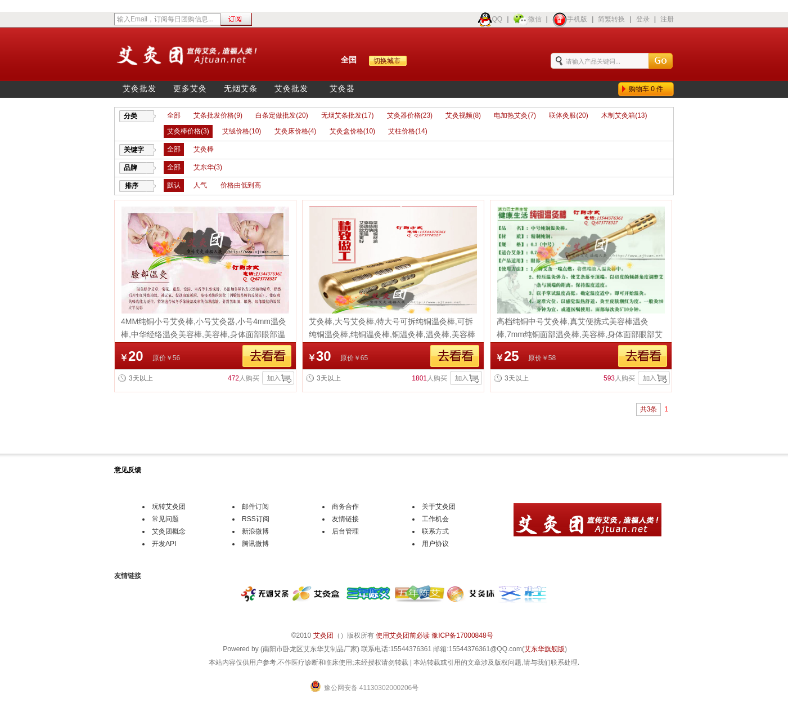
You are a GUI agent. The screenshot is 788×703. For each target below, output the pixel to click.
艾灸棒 (203, 149)
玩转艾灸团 (169, 507)
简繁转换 (611, 19)
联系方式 (435, 531)
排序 (131, 186)
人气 (200, 185)
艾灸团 (323, 635)
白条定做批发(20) (281, 115)
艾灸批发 (139, 88)
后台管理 (345, 531)
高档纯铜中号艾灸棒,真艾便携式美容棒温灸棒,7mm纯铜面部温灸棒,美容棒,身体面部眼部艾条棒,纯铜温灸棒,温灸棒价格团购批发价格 (580, 334)
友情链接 (345, 519)
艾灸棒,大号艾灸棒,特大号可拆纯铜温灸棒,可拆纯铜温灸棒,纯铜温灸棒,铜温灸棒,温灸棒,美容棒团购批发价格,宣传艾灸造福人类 (392, 334)
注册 (667, 19)
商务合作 (345, 507)
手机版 (569, 19)
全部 (174, 115)
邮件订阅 (255, 507)
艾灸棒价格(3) (188, 131)
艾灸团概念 (169, 531)
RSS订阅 (255, 519)
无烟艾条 (241, 88)
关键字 (134, 150)
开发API (164, 544)
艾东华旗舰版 (544, 649)
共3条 (649, 409)
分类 (130, 116)
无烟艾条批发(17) (347, 115)
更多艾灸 (190, 88)
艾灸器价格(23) (410, 115)
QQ (490, 19)
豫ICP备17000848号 (462, 635)
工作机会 (435, 519)
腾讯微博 (255, 544)
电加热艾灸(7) (515, 115)
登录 (643, 19)
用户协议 (435, 544)
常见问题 (165, 519)
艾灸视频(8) (463, 115)
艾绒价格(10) (241, 131)
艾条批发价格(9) (217, 115)
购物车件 (648, 89)
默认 (174, 185)
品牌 (130, 168)
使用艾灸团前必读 (403, 635)
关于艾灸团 (439, 507)
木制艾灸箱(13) (624, 115)
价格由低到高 (240, 185)
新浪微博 (255, 531)
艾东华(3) (207, 167)
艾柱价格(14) (407, 131)
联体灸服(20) (568, 115)
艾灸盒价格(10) (352, 131)
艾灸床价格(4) (295, 131)
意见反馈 (127, 470)
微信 (528, 19)
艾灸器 (342, 88)
